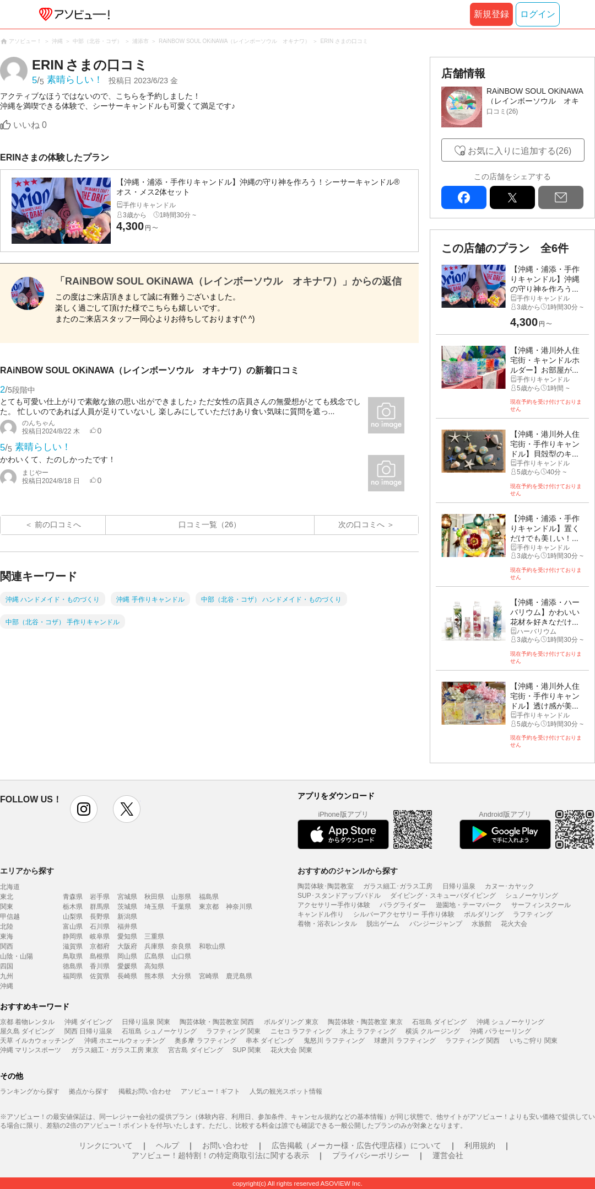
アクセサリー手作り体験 (334, 905)
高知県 (154, 966)
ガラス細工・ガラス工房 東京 (115, 1050)
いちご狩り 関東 (534, 1041)
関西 (6, 946)
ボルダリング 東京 (291, 1022)
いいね (30, 125)
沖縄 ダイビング (88, 1022)
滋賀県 (73, 946)
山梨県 (73, 916)
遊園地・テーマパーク (469, 905)
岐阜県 (100, 936)
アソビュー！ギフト (210, 1091)
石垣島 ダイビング (439, 1022)
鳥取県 (73, 956)
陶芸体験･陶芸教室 (326, 886)
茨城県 (127, 907)
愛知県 (127, 936)
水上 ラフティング (368, 1031)
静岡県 (73, 936)
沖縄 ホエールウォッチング (124, 1041)
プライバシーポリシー (370, 1155)
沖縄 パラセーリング (500, 1031)
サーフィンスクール (541, 905)
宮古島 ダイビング (195, 1050)
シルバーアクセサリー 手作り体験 (403, 914)
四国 (6, 966)
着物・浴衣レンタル (327, 924)
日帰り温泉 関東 (146, 1022)
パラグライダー (403, 905)
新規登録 (491, 14)
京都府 (100, 946)
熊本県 (154, 976)
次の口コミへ (361, 524)
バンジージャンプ (435, 924)
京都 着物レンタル (27, 1022)
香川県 (100, 966)
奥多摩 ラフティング (205, 1041)
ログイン (537, 14)
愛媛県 (127, 966)
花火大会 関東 (291, 1050)
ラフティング (533, 914)
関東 (6, 907)
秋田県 (154, 897)
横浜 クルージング (432, 1031)
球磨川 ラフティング (404, 1041)
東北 (6, 897)
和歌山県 (212, 946)
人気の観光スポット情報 (286, 1091)
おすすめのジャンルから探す (348, 870)
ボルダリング (484, 914)
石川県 (100, 926)
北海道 (10, 887)
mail (560, 197)
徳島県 (73, 966)
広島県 (154, 956)
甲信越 (10, 916)
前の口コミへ (58, 524)
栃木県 (73, 907)
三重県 (154, 936)
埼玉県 (154, 907)
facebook (463, 197)
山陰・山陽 (16, 956)
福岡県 (73, 976)
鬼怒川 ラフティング (334, 1041)
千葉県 (181, 907)
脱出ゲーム (382, 924)
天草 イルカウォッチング (37, 1041)
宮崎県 (209, 976)
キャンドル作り (321, 914)
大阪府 (127, 946)
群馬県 (100, 907)
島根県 (100, 956)
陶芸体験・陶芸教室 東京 (365, 1022)
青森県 (73, 897)
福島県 (209, 897)
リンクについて (106, 1145)
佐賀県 (100, 976)
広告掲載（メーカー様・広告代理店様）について (356, 1145)
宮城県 (127, 897)
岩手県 (100, 897)
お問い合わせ (225, 1145)
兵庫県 (154, 946)
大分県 (181, 976)
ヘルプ (167, 1145)
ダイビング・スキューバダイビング (443, 895)
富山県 (73, 926)
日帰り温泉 (458, 886)
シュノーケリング (531, 895)
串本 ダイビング (270, 1041)
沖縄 (6, 986)
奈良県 (181, 946)
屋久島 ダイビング (27, 1031)
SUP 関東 (246, 1050)
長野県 (100, 916)
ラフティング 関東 (233, 1031)
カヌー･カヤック (509, 886)
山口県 (181, 956)
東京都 (209, 907)
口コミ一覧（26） (209, 524)
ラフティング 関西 (472, 1041)
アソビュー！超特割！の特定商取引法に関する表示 (220, 1155)
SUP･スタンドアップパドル (339, 895)
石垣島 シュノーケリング (159, 1031)
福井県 (127, 926)
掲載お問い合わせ (144, 1091)
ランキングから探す (30, 1091)
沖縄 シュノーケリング (510, 1022)
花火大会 (514, 924)
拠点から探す (89, 1091)
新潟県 (127, 916)
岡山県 (127, 956)
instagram (84, 809)
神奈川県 (239, 907)
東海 (6, 936)
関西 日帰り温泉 (88, 1031)
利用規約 (479, 1145)
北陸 (6, 926)
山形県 (181, 897)
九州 (6, 976)
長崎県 (127, 976)
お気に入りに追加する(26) (519, 151)
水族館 (481, 924)
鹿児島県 (239, 976)
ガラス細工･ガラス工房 (397, 886)
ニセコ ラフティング (301, 1031)
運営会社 (447, 1155)
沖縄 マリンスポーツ (30, 1050)
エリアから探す (27, 870)
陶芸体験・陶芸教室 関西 (217, 1022)
